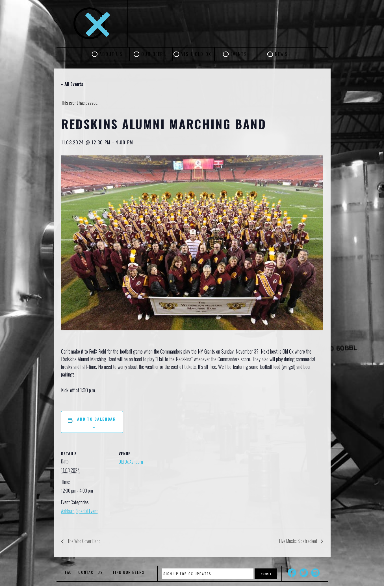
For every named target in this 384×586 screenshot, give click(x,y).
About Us (110, 54)
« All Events (72, 84)
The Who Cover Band (83, 541)
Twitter (304, 572)
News (281, 54)
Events (239, 54)
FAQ (68, 572)
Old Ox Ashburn (131, 461)
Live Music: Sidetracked (298, 541)
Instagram (315, 572)
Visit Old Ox (196, 54)
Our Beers (153, 54)
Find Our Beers (128, 572)
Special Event (87, 511)
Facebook (292, 572)
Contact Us (90, 572)
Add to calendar (96, 419)
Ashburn (68, 511)
